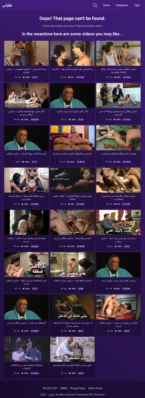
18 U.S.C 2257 (50, 388)
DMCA (63, 388)
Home (106, 5)
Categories (122, 5)
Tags (137, 5)
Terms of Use (95, 388)
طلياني (8, 5)
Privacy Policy (77, 388)
